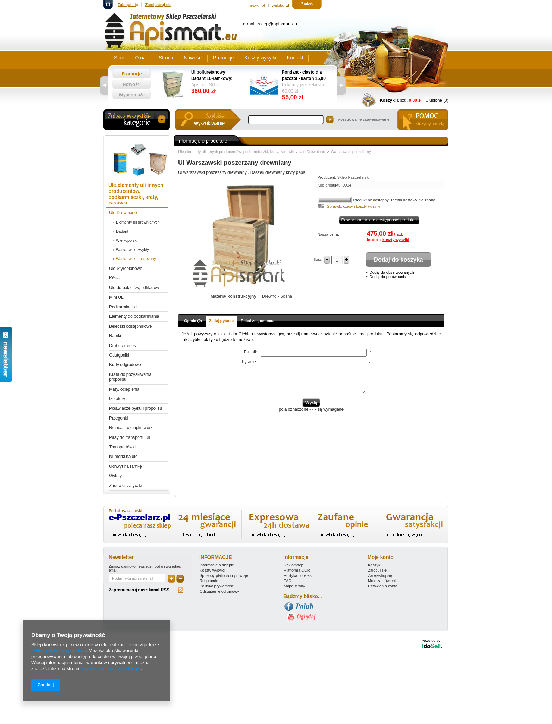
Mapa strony (294, 586)
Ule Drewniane (312, 152)
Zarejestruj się (158, 4)
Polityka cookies (298, 575)
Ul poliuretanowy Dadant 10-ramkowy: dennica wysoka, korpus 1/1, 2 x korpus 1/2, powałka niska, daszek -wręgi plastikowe (213, 76)
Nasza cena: (328, 234)
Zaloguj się (128, 4)
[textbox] (286, 119)
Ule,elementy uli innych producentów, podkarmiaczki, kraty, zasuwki (236, 152)
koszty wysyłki (395, 240)
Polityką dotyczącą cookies (58, 650)
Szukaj (330, 119)
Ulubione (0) (437, 100)
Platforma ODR (297, 570)
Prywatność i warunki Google (111, 668)
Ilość (318, 259)
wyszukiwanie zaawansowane (363, 119)
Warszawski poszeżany (351, 152)
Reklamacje (294, 565)
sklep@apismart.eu (277, 23)
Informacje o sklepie (217, 565)
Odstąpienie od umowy (219, 591)
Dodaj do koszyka (398, 259)
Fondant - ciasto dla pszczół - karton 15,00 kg (304, 76)
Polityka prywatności (217, 586)
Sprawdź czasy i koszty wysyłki (354, 206)
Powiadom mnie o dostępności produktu (379, 220)
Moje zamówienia (383, 581)
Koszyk (387, 100)
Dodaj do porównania (388, 277)
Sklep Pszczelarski (353, 177)
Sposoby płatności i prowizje (224, 575)
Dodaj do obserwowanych (392, 272)
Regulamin (209, 581)
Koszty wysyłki (212, 570)
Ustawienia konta (382, 586)
